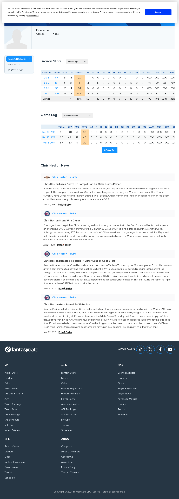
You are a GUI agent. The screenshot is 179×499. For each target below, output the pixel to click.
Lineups (65, 419)
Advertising (67, 462)
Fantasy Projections (71, 388)
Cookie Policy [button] (99, 12)
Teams (65, 425)
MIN (57, 93)
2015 (46, 83)
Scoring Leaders (126, 372)
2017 (46, 93)
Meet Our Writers (70, 451)
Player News (11, 388)
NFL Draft (9, 425)
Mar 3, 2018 (49, 142)
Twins (73, 213)
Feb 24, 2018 (48, 132)
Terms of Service (70, 472)
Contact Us (67, 456)
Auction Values (69, 414)
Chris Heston (59, 177)
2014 (46, 77)
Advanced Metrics (70, 404)
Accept (158, 12)
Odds (7, 383)
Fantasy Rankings (70, 393)
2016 (46, 88)
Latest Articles (12, 430)
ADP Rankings (68, 409)
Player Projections (127, 388)
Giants (73, 177)
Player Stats (10, 372)
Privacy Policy (68, 467)
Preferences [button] (32, 16)
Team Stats (10, 409)
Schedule (66, 430)
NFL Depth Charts (13, 393)
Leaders (8, 378)
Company (66, 446)
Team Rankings (12, 404)
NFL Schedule (11, 419)
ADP (6, 398)
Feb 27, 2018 (48, 137)
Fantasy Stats (68, 372)
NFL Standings (12, 414)
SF (56, 77)
